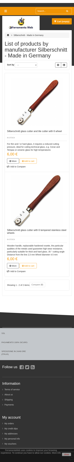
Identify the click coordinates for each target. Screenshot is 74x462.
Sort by (10, 65)
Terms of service (12, 389)
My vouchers (10, 444)
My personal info (12, 439)
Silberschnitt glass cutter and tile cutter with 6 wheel (34, 131)
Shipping (8, 399)
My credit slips (11, 428)
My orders (9, 423)
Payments (9, 405)
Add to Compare (16, 166)
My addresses (10, 433)
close (66, 454)
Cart (61, 21)
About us (8, 394)
